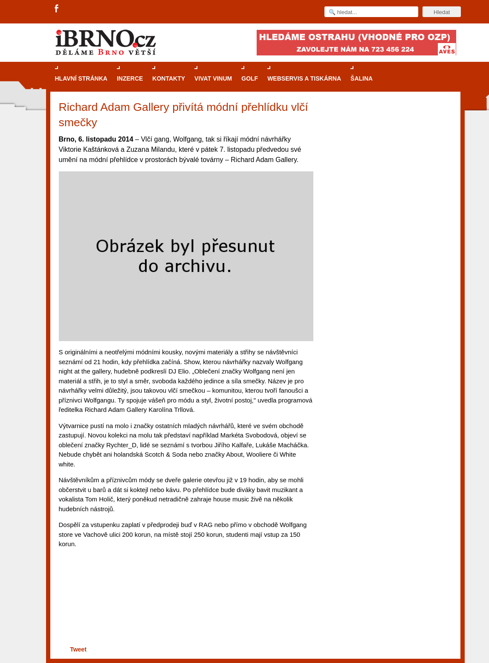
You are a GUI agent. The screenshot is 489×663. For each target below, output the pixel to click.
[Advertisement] (184, 610)
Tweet (78, 649)
